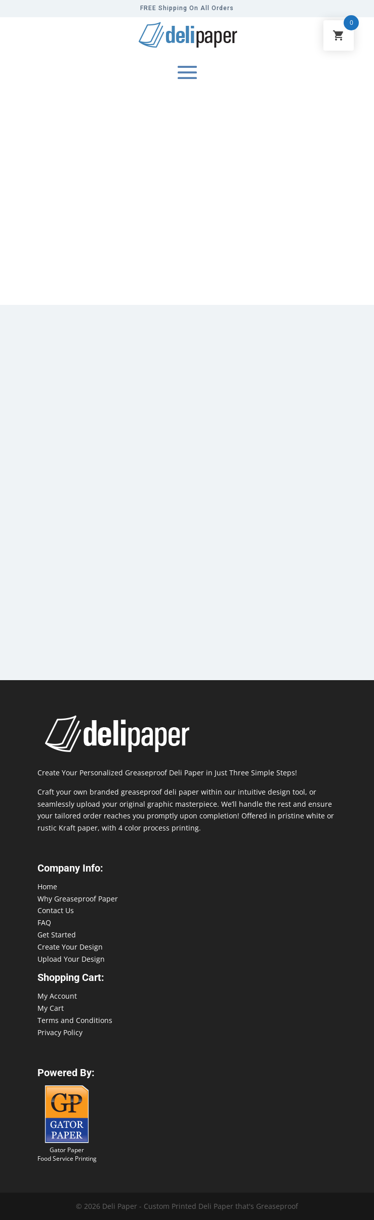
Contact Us (55, 910)
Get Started (56, 934)
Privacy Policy (59, 1032)
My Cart (50, 1008)
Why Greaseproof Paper (77, 898)
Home (47, 886)
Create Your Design (70, 947)
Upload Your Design (71, 959)
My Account (57, 996)
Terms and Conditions (74, 1020)
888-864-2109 (23, 1200)
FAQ (44, 922)
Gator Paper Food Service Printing (67, 1154)
